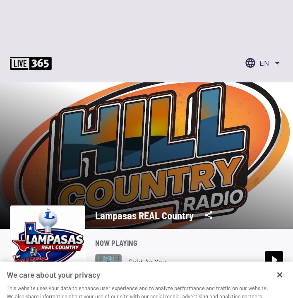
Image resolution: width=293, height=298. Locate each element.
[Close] (280, 283)
